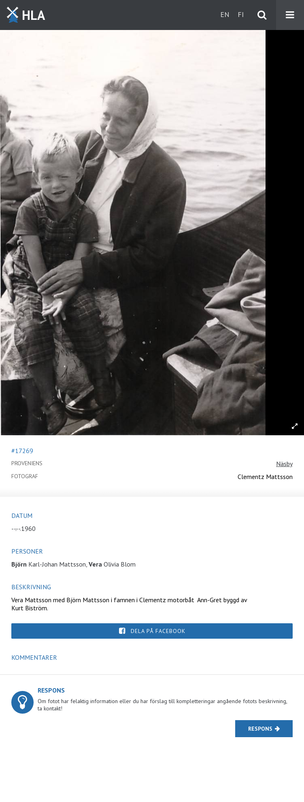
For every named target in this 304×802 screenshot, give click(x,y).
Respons (260, 728)
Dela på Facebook (158, 631)
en (225, 14)
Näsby (284, 464)
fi (241, 14)
